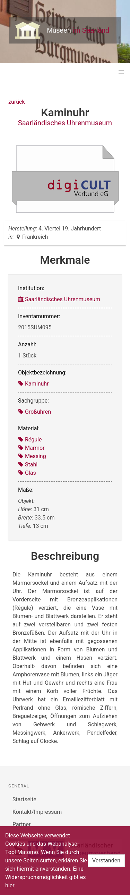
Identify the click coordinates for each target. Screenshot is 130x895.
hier (9, 885)
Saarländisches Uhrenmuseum (65, 123)
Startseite (24, 799)
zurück (16, 102)
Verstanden (106, 860)
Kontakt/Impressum (37, 812)
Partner (21, 824)
